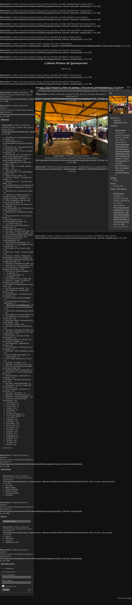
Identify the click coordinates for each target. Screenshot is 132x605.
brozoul (9, 444)
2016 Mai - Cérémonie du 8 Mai (17, 263)
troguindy (10, 420)
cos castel (10, 418)
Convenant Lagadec (14, 416)
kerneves (10, 431)
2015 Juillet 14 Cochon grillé (16, 279)
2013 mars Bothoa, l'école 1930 (17, 370)
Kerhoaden (10, 410)
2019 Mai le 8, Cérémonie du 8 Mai (18, 191)
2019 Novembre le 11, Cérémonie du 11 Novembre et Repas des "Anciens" (18, 186)
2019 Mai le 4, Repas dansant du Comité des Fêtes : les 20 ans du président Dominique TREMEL (17, 196)
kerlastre (9, 433)
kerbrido (9, 439)
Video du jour (11, 357)
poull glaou (10, 423)
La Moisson (10, 273)
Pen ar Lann (11, 404)
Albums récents (11, 491)
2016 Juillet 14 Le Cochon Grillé (17, 248)
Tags (7, 536)
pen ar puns (11, 425)
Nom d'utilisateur (8, 575)
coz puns (9, 442)
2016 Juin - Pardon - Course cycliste (19, 252)
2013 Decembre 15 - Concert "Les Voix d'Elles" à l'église (17, 340)
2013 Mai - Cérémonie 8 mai (16, 364)
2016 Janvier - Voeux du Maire (17, 265)
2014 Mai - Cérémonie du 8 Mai (17, 330)
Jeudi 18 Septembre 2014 (120, 121)
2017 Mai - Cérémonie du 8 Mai (17, 231)
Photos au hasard (12, 493)
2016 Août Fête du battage (15, 242)
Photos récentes (11, 489)
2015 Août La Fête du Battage (16, 271)
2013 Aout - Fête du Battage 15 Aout (19, 351)
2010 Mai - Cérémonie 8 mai (16, 395)
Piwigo (129, 598)
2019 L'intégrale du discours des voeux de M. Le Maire (16, 201)
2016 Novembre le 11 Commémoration (12, 239)
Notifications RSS (12, 542)
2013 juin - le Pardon (13, 362)
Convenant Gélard (13, 414)
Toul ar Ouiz (11, 406)
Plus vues (9, 485)
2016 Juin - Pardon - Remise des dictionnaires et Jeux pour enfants (17, 257)
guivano (9, 440)
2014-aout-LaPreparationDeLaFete (19, 311)
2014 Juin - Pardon (12, 324)
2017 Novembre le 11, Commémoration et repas (12, 220)
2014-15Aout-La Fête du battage (17, 298)
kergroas (9, 435)
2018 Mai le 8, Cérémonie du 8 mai (18, 212)
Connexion (9, 568)
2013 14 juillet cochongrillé (15, 355)
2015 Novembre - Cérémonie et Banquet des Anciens (16, 268)
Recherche (9, 538)
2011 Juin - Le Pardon (13, 393)
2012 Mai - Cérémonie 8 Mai (16, 383)
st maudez (10, 421)
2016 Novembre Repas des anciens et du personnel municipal (18, 236)
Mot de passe (7, 580)
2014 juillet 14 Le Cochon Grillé (17, 315)
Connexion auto (9, 586)
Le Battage (10, 277)
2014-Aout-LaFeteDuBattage (18, 305)
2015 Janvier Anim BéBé (14, 288)
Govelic (9, 412)
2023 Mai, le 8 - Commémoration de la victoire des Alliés (18, 148)
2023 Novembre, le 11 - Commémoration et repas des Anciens (17, 142)
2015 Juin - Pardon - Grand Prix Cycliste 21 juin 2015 (16, 281)
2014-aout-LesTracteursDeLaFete (19, 307)
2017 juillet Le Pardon (13, 229)
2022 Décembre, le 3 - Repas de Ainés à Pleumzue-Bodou (16, 159)
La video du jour (12, 223)
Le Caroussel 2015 (13, 275)
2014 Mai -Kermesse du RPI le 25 (18, 326)
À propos (8, 540)
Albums (5, 119)
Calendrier (9, 495)
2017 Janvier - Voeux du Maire (17, 233)
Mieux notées (10, 487)
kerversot (10, 429)
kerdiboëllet (10, 437)
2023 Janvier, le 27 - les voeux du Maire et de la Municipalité (17, 155)
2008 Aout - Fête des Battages (17, 397)
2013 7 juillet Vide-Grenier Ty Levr (18, 358)
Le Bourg (10, 402)
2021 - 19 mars (11, 170)
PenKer (9, 408)
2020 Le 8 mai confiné (13, 176)
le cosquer (10, 427)
